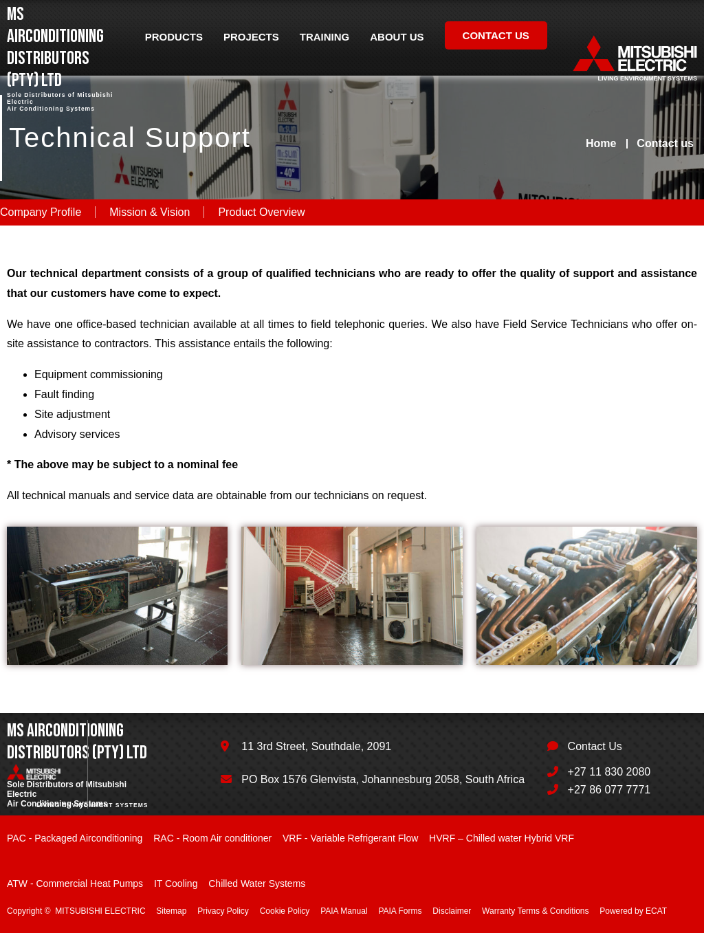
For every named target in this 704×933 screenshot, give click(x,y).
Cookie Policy (285, 911)
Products (174, 37)
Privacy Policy (223, 911)
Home (601, 143)
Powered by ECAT (633, 911)
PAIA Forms (399, 911)
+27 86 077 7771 (609, 789)
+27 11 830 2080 (609, 772)
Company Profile (40, 212)
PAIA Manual (343, 911)
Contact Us (595, 746)
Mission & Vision (149, 212)
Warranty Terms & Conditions (535, 911)
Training (325, 37)
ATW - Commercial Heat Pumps (75, 883)
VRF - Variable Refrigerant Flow (350, 838)
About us (397, 37)
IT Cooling (176, 883)
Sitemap (171, 911)
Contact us (496, 35)
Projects (251, 37)
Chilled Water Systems (256, 883)
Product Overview (261, 212)
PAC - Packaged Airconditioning (74, 838)
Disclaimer (451, 911)
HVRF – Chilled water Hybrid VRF (501, 838)
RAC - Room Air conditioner (212, 838)
